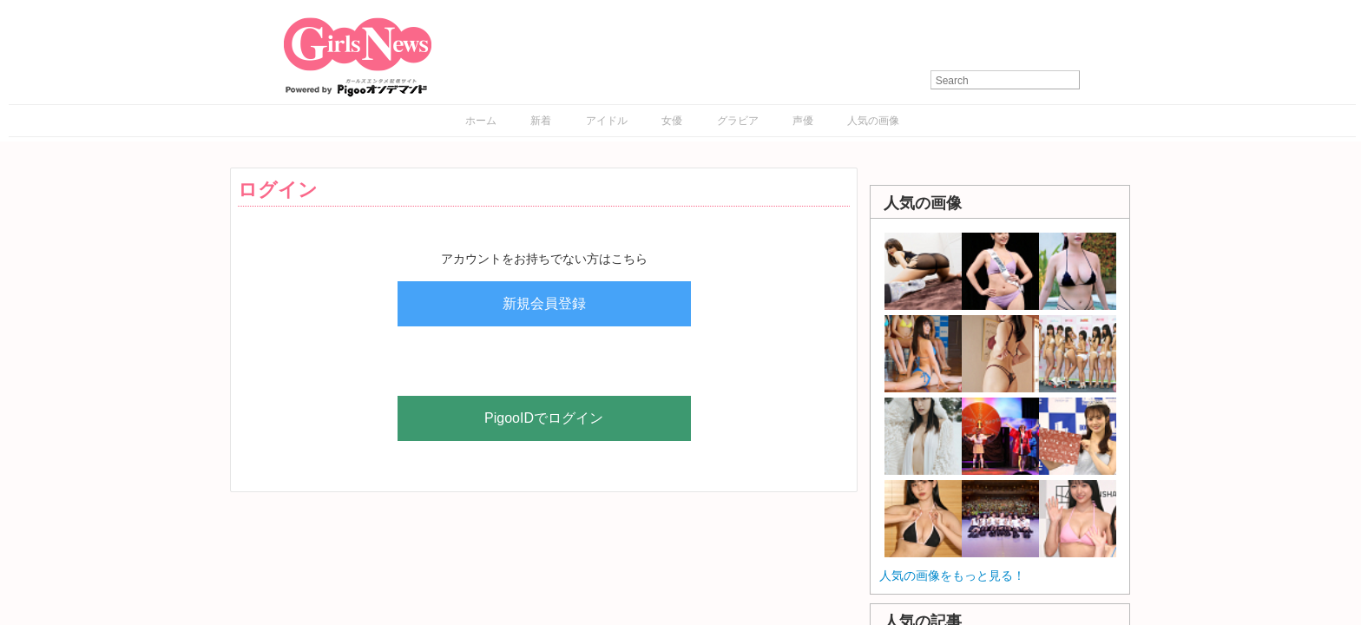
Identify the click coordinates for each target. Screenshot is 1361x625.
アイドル (607, 121)
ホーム (480, 121)
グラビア (738, 121)
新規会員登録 (544, 303)
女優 (671, 121)
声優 (802, 121)
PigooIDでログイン (543, 418)
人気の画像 (873, 121)
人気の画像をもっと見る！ (952, 575)
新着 (540, 121)
